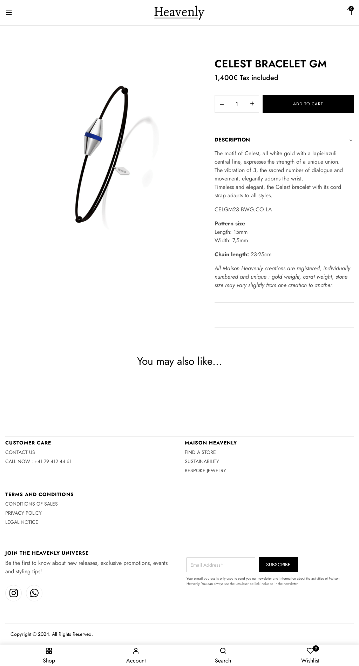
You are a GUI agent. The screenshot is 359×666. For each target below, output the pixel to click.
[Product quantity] (237, 104)
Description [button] (232, 140)
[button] (349, 13)
